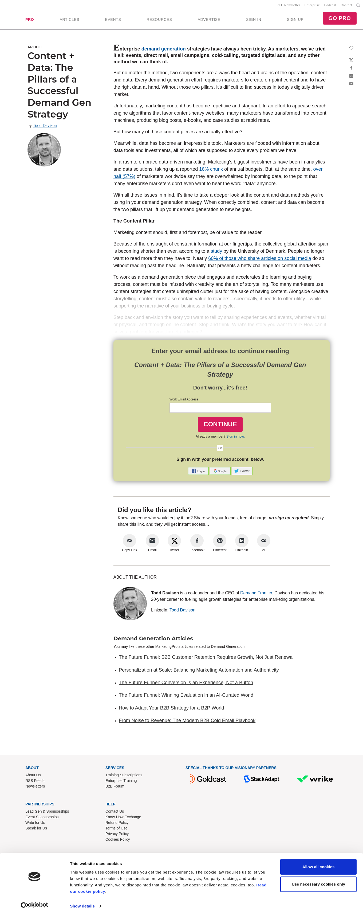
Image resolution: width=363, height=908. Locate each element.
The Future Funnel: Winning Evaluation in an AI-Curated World (186, 696)
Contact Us (114, 812)
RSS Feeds (35, 782)
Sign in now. (235, 437)
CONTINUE (220, 425)
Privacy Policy (117, 835)
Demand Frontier (256, 594)
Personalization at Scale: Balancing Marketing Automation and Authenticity (199, 671)
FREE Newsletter (287, 5)
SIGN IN (253, 20)
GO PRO (339, 19)
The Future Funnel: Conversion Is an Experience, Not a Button (186, 683)
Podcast (330, 5)
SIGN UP (295, 20)
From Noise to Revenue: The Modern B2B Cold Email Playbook (187, 721)
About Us (33, 776)
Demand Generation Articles (153, 639)
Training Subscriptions (123, 776)
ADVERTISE (209, 20)
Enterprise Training (121, 782)
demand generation (163, 50)
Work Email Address (183, 400)
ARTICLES (69, 20)
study (216, 252)
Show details (82, 897)
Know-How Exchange (123, 818)
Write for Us (35, 823)
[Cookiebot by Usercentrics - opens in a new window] (34, 898)
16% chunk (211, 170)
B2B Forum (114, 787)
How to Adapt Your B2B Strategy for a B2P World (171, 709)
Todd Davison (45, 126)
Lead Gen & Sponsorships (47, 812)
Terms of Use (116, 829)
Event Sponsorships (42, 818)
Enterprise (312, 5)
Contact (346, 5)
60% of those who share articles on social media (259, 259)
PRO (29, 20)
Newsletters (35, 787)
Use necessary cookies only (318, 875)
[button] (199, 471)
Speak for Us (36, 829)
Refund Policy (116, 823)
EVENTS (113, 20)
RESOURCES (159, 20)
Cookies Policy (117, 840)
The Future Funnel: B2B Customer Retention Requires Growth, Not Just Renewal (206, 658)
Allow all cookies (318, 858)
